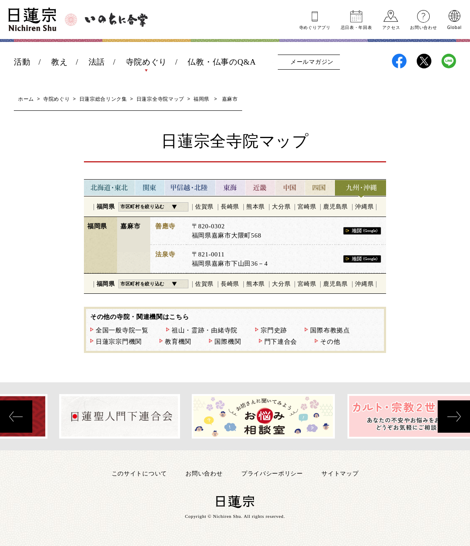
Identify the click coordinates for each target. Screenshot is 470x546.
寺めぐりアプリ (315, 26)
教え (59, 61)
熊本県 (255, 207)
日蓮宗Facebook (399, 61)
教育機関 (178, 341)
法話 (97, 61)
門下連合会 (281, 341)
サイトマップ (339, 473)
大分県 (281, 207)
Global (454, 26)
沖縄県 (364, 207)
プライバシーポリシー (272, 473)
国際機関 (227, 341)
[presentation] (16, 416)
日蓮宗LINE (448, 61)
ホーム (26, 98)
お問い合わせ (423, 26)
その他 (330, 341)
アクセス (391, 26)
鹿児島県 (335, 207)
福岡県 (201, 98)
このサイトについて (139, 473)
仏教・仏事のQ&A (222, 61)
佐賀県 (204, 207)
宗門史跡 (274, 330)
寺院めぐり (146, 61)
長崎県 (230, 207)
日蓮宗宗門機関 (119, 341)
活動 (22, 61)
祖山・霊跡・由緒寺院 (205, 330)
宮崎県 (307, 207)
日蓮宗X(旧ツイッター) (424, 61)
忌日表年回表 (356, 26)
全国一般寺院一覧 (122, 330)
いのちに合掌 (116, 20)
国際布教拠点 (330, 330)
